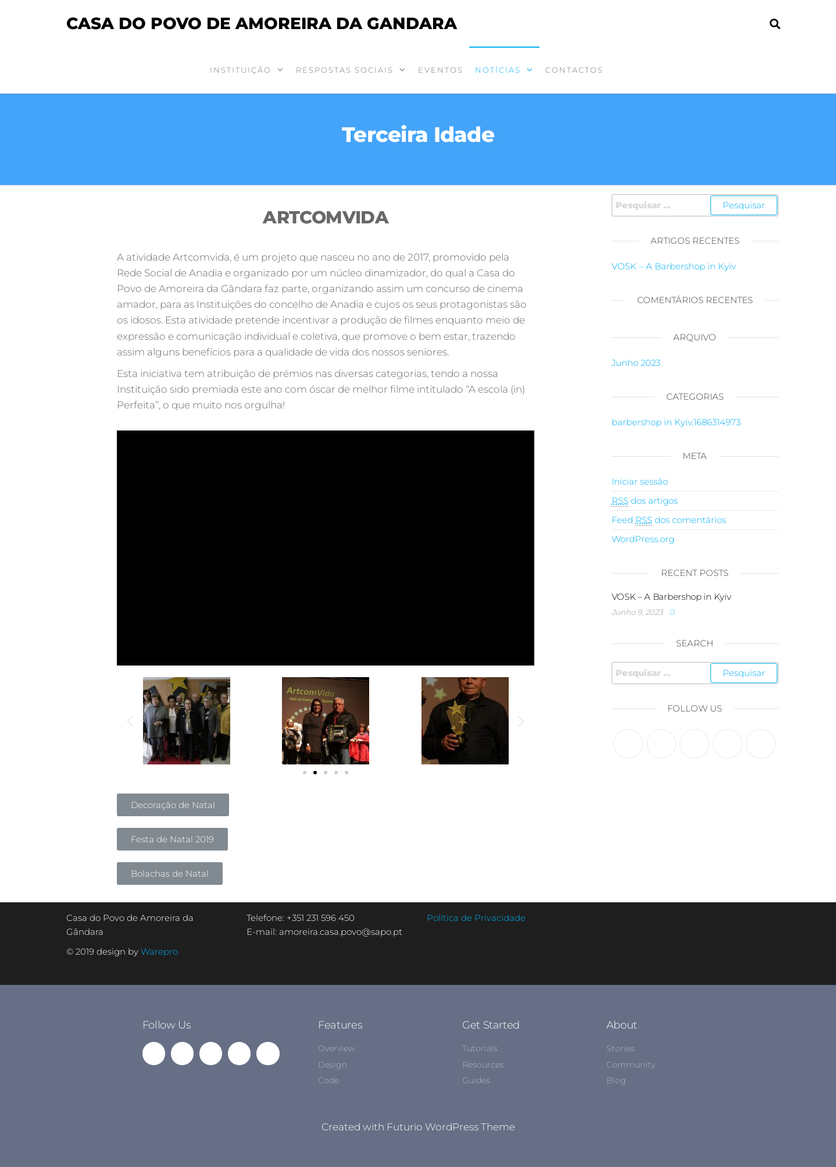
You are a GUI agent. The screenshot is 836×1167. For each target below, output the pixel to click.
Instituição (240, 69)
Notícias (498, 69)
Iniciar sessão (640, 481)
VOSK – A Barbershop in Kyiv (674, 266)
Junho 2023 (636, 362)
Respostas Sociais (345, 69)
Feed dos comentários (669, 520)
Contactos (574, 69)
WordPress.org (643, 539)
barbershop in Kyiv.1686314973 (676, 422)
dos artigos (645, 501)
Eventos (440, 69)
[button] (304, 772)
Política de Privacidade (476, 917)
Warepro (159, 951)
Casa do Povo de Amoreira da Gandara (261, 23)
